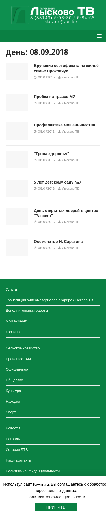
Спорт (11, 412)
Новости (13, 428)
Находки (13, 401)
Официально (17, 369)
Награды (13, 439)
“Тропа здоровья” (51, 153)
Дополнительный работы (27, 310)
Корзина (13, 332)
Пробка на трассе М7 (54, 96)
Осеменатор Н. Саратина (58, 241)
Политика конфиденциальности (33, 471)
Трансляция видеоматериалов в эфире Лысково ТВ (49, 300)
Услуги (11, 289)
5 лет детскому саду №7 (57, 182)
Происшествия (18, 359)
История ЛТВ (17, 450)
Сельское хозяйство (23, 348)
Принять (55, 507)
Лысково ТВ (70, 77)
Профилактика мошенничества (64, 125)
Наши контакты (19, 460)
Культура (13, 391)
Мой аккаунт (16, 321)
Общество (14, 380)
